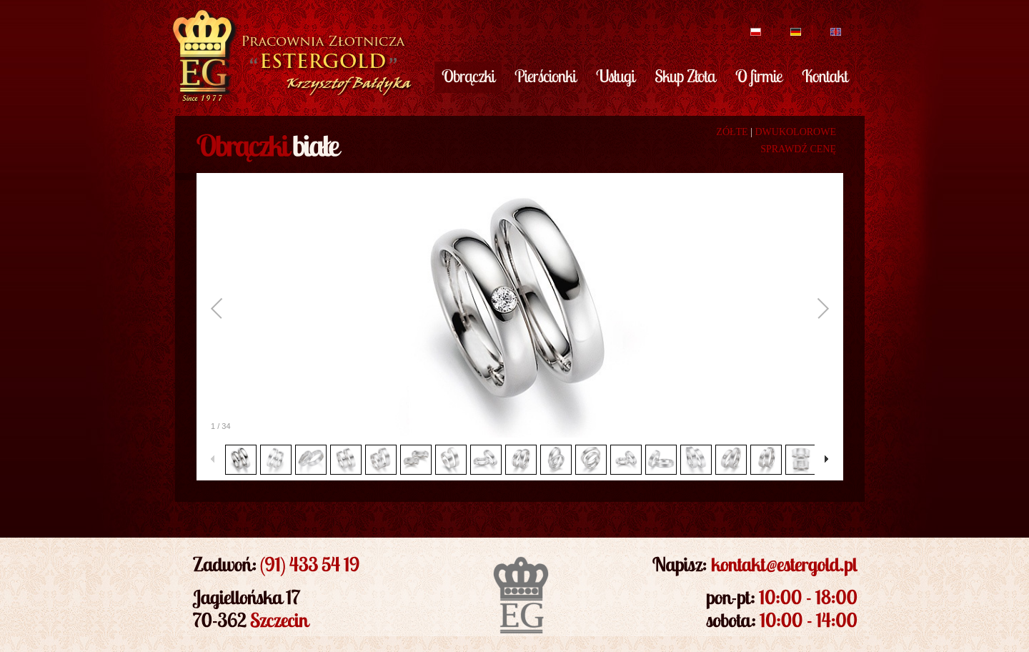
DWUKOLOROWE (795, 132)
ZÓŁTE (731, 132)
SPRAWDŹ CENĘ (798, 149)
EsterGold (291, 56)
